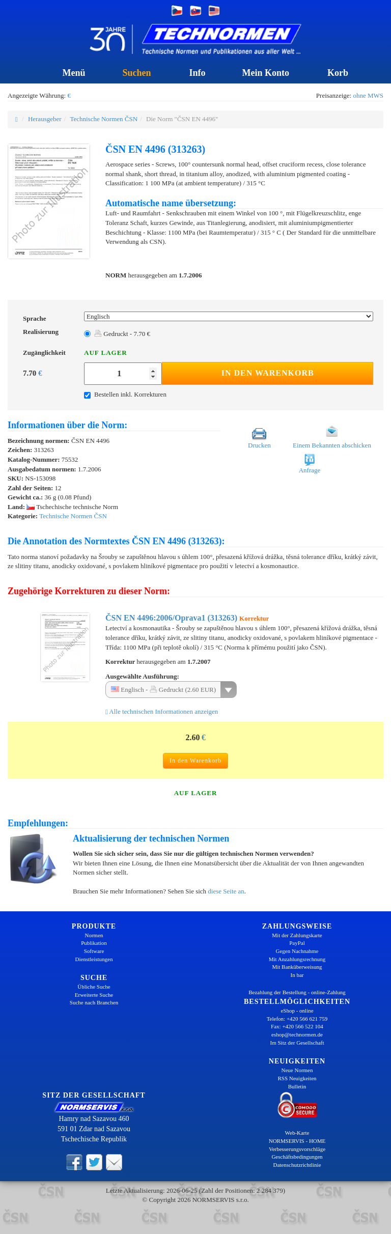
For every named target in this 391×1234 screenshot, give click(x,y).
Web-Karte (297, 1133)
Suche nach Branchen (94, 1002)
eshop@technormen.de (297, 1034)
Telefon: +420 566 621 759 (297, 1019)
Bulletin (297, 1086)
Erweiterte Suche (94, 995)
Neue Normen (297, 1070)
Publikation (94, 943)
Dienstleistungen (94, 959)
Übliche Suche (93, 987)
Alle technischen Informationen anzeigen (161, 711)
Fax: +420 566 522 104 (297, 1026)
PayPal (297, 943)
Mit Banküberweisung (297, 967)
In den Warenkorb (267, 373)
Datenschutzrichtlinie (297, 1165)
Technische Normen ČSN (103, 119)
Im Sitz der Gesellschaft (297, 1043)
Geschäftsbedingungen (296, 1157)
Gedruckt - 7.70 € (122, 334)
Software (94, 951)
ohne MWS (368, 95)
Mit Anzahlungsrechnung (297, 959)
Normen (94, 935)
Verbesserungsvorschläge (297, 1149)
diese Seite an (226, 891)
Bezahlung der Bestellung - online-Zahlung (297, 992)
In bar (297, 975)
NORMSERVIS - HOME (297, 1141)
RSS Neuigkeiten (296, 1078)
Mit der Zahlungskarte (297, 935)
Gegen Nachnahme (297, 951)
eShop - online (297, 1010)
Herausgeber (45, 119)
